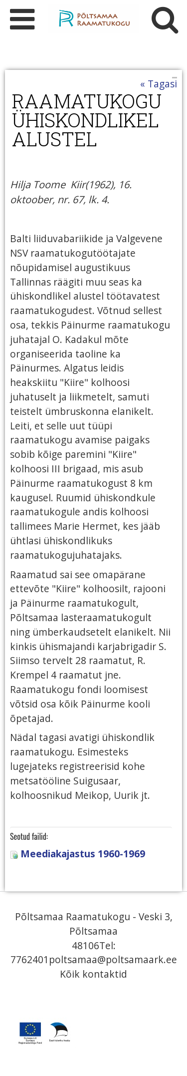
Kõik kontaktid (93, 974)
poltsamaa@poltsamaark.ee (113, 959)
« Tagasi (158, 83)
